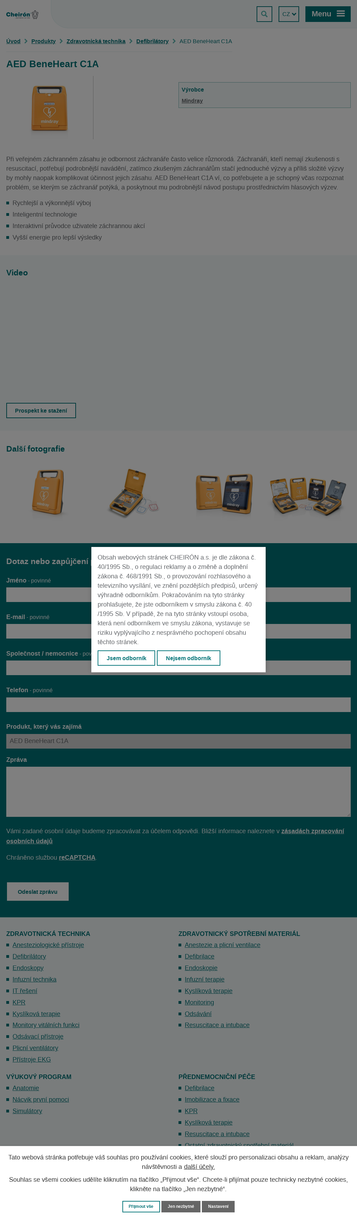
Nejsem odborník (189, 658)
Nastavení (220, 1206)
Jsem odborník (126, 658)
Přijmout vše (139, 1206)
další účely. (199, 1167)
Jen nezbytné (181, 1206)
